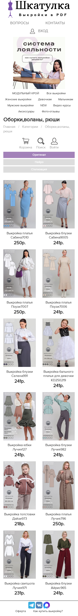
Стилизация (39, 169)
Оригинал (39, 154)
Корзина (25, 143)
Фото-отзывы (51, 111)
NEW (43, 105)
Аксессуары (26, 111)
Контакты (55, 23)
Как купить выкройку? (48, 611)
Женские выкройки (18, 99)
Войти (54, 143)
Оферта (20, 611)
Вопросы (19, 23)
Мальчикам (65, 99)
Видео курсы (62, 105)
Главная (9, 126)
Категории (30, 126)
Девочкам (45, 99)
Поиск (41, 143)
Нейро (39, 162)
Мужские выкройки (20, 105)
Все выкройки (56, 93)
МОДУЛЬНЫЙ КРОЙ (25, 93)
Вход (39, 31)
